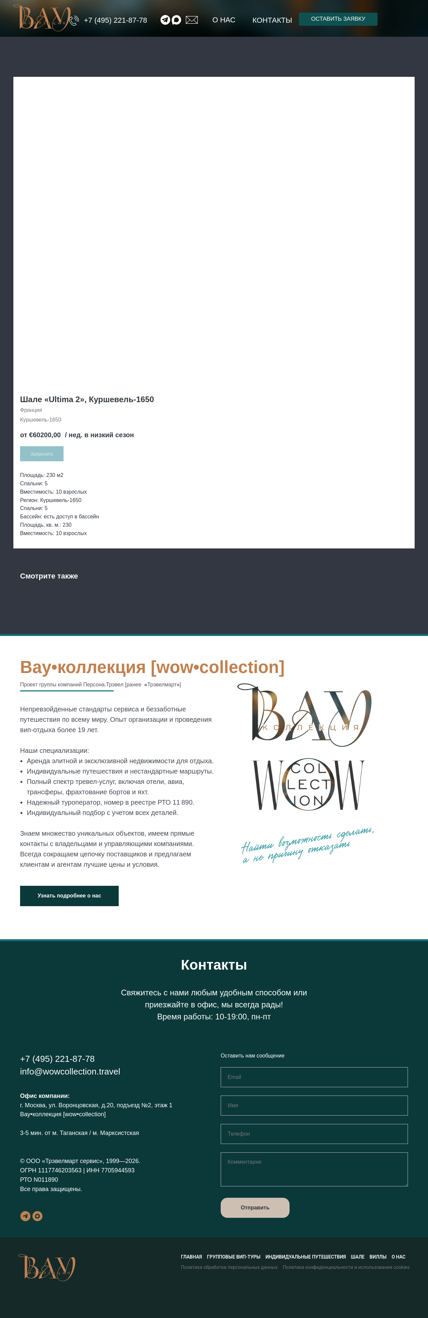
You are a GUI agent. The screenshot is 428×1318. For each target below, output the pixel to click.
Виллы (378, 1257)
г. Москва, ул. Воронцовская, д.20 (66, 1105)
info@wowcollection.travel (70, 1071)
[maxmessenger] (37, 1216)
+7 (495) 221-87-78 (115, 20)
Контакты (272, 20)
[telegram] (25, 1216)
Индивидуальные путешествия (305, 1257)
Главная (191, 1257)
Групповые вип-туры (233, 1257)
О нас (223, 20)
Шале (358, 1257)
